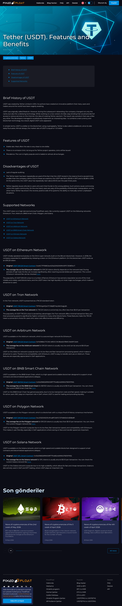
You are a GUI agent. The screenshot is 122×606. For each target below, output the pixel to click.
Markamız (50, 586)
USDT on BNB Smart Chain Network (20, 230)
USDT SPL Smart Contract (23, 456)
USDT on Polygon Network (16, 234)
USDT (30, 58)
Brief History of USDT (19, 70)
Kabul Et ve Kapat (18, 601)
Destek (75, 3)
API (67, 3)
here (38, 274)
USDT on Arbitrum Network (16, 226)
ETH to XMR (81, 592)
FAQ (61, 3)
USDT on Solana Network (15, 238)
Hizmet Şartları (51, 592)
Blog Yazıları (52, 3)
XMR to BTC (81, 586)
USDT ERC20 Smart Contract (24, 266)
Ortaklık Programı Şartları (55, 598)
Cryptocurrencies (11, 58)
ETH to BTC (81, 595)
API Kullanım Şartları (54, 601)
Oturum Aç (102, 3)
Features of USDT (17, 73)
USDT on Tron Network (15, 222)
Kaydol (114, 3)
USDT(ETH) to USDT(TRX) (86, 601)
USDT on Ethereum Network (17, 219)
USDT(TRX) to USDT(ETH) (86, 598)
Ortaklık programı (53, 589)
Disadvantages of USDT (20, 77)
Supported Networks (19, 81)
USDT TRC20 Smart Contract (24, 306)
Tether (22, 58)
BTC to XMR (81, 589)
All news (113, 551)
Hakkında (40, 3)
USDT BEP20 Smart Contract (24, 382)
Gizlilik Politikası (52, 595)
